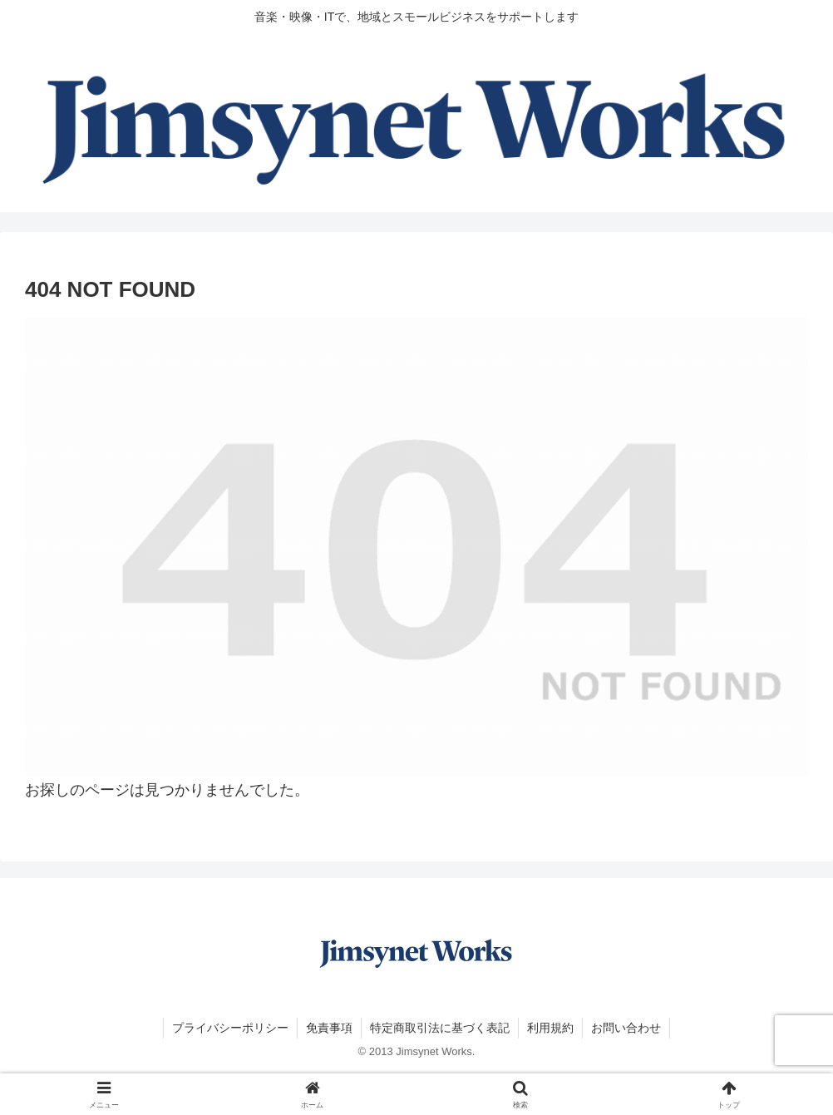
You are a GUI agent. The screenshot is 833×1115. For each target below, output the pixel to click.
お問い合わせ (626, 1027)
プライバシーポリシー (230, 1027)
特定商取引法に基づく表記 (440, 1027)
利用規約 (550, 1027)
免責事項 (329, 1027)
